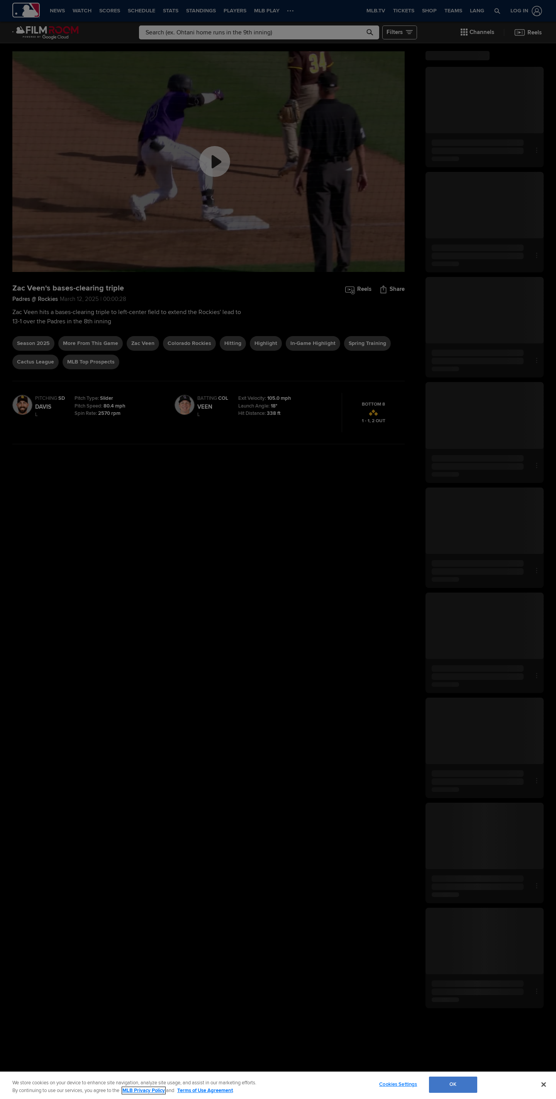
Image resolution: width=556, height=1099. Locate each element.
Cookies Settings (398, 1084)
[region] (278, 1085)
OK (452, 1084)
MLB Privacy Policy (143, 1090)
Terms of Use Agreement (205, 1090)
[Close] (543, 1084)
